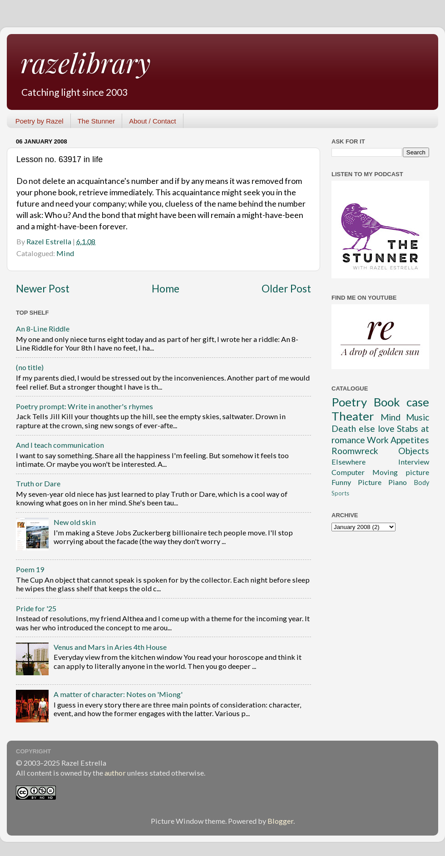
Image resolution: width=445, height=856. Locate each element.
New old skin (75, 522)
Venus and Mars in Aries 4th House (110, 647)
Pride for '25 (36, 608)
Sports (340, 493)
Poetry (349, 402)
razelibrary (85, 62)
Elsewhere (348, 461)
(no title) (30, 367)
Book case (402, 402)
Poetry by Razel (39, 121)
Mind (65, 253)
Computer (348, 472)
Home (165, 288)
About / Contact (152, 121)
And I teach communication (60, 444)
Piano (397, 482)
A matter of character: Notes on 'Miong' (118, 694)
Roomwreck (354, 450)
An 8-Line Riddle (42, 328)
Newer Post (42, 288)
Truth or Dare (38, 483)
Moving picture (400, 472)
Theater (352, 416)
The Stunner (96, 121)
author (115, 772)
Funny (341, 482)
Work (378, 440)
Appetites (410, 440)
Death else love (363, 428)
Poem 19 (30, 569)
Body (421, 482)
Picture (369, 482)
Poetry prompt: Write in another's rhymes (84, 406)
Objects (413, 450)
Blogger (280, 820)
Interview (413, 461)
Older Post (286, 288)
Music (417, 417)
